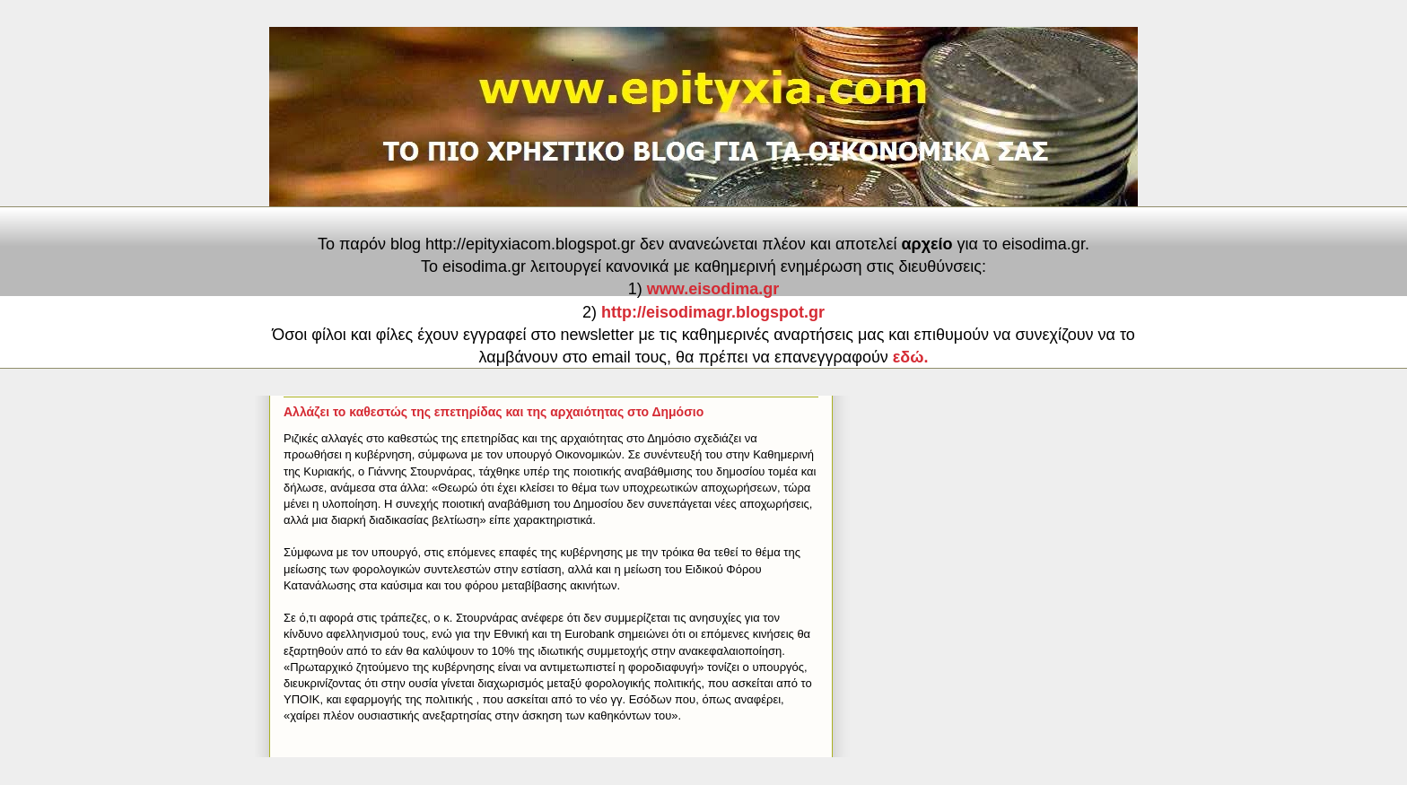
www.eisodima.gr (713, 289)
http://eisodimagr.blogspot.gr (713, 312)
